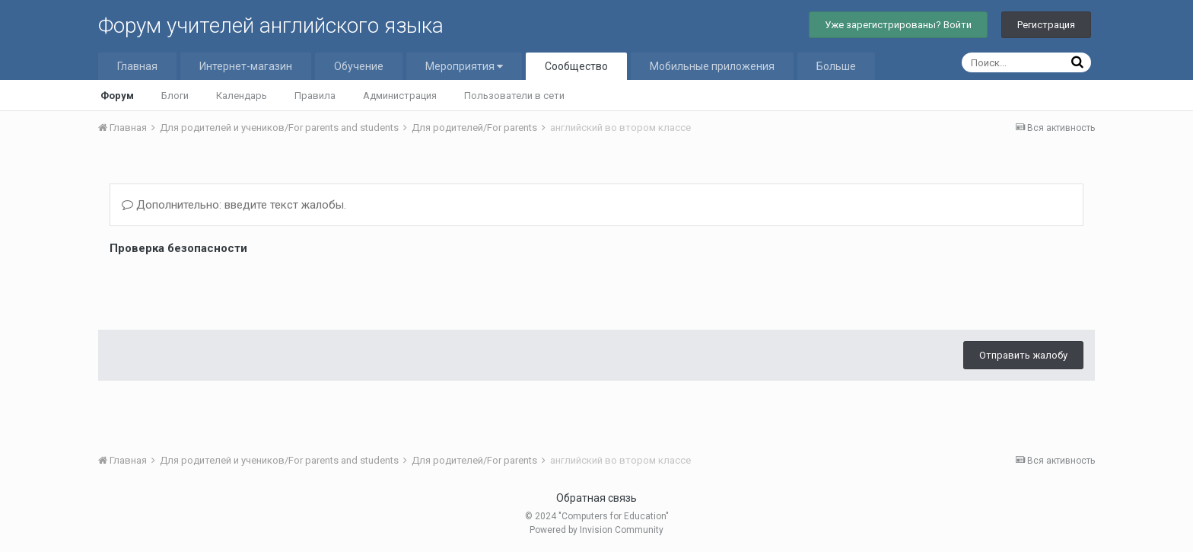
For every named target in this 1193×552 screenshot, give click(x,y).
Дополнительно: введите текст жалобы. (234, 205)
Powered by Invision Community (596, 530)
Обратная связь (596, 498)
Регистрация (1046, 24)
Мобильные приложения (712, 66)
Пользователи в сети (514, 95)
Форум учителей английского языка (271, 25)
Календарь (241, 95)
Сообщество (576, 66)
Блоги (175, 95)
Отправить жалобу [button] (1023, 296)
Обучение (358, 66)
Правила (315, 95)
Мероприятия (464, 66)
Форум (117, 95)
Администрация (400, 95)
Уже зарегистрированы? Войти (898, 24)
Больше (836, 66)
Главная (137, 66)
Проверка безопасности (178, 248)
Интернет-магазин (245, 66)
